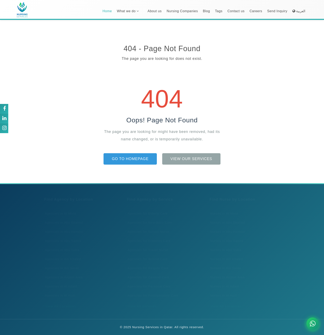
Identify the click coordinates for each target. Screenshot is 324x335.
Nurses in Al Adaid (223, 282)
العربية (298, 11)
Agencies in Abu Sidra (60, 246)
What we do (128, 11)
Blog (206, 11)
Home (107, 11)
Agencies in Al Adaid (59, 282)
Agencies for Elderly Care (146, 209)
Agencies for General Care (147, 273)
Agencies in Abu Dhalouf (62, 218)
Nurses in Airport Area (226, 273)
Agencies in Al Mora (59, 209)
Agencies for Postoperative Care (151, 291)
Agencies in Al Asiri (58, 291)
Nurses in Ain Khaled (225, 255)
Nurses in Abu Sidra (224, 246)
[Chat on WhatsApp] (312, 323)
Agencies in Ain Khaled (61, 255)
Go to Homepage (130, 159)
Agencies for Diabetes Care (148, 237)
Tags (218, 11)
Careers (256, 11)
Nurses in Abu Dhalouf (226, 218)
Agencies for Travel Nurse (146, 246)
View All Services (141, 302)
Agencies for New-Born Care (148, 218)
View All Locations (59, 302)
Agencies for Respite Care (147, 264)
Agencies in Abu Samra (61, 237)
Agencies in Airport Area (62, 273)
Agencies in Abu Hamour (62, 227)
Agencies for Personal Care (148, 282)
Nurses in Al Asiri (222, 291)
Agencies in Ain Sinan (60, 264)
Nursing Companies (182, 11)
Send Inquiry (277, 11)
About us (155, 11)
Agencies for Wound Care (146, 255)
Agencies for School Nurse (147, 227)
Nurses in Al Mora (222, 209)
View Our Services (191, 159)
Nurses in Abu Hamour (226, 227)
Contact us (236, 11)
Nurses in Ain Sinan (224, 264)
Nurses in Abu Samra (225, 237)
